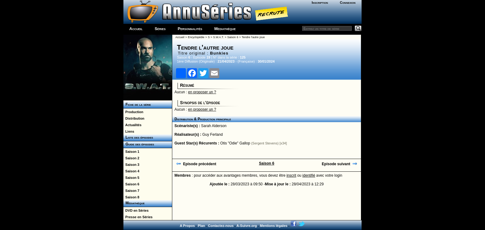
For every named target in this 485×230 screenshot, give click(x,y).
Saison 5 (131, 177)
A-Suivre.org (246, 226)
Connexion (348, 2)
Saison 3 (131, 164)
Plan (201, 226)
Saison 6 (131, 184)
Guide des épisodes (138, 144)
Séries (160, 28)
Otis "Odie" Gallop (235, 143)
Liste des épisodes (138, 137)
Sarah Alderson (213, 126)
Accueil (136, 28)
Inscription (320, 2)
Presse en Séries (137, 217)
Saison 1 (131, 151)
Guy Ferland (212, 134)
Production (133, 112)
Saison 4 (131, 171)
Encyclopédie (196, 37)
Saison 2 (131, 158)
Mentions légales (273, 226)
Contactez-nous (221, 226)
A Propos (187, 226)
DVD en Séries (135, 210)
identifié (309, 175)
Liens (128, 131)
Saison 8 (131, 197)
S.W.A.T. (218, 37)
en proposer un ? (202, 92)
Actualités (132, 125)
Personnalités (190, 28)
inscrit (291, 175)
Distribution (133, 118)
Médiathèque (225, 28)
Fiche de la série (137, 104)
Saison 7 (131, 190)
